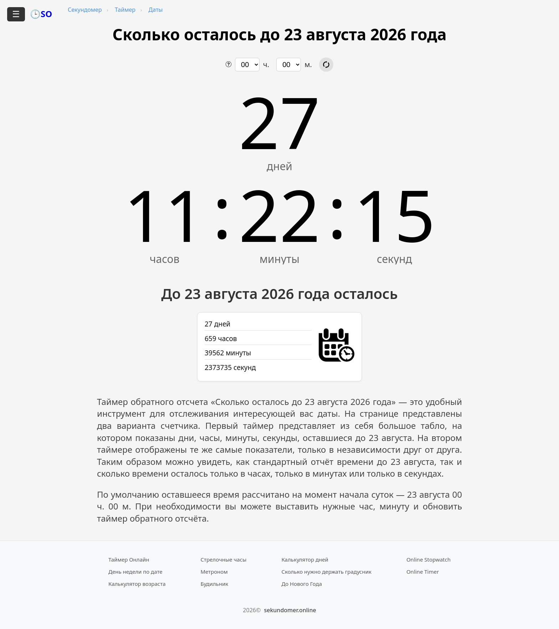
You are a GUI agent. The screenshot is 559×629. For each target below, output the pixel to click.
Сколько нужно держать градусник (326, 571)
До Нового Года (301, 583)
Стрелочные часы (223, 559)
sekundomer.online (290, 610)
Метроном (213, 571)
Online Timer (422, 571)
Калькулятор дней (304, 559)
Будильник (214, 583)
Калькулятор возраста (136, 583)
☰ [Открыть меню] (16, 14)
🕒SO (41, 14)
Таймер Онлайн (128, 559)
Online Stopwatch (428, 559)
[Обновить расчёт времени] (326, 64)
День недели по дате (135, 571)
